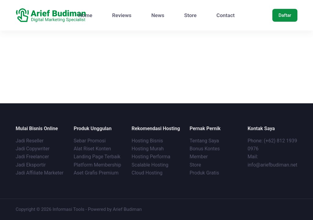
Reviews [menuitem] (121, 15)
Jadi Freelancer (32, 157)
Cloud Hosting (147, 173)
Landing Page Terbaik (97, 157)
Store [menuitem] (190, 15)
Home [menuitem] (85, 15)
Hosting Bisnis (147, 141)
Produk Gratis (204, 173)
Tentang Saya (204, 141)
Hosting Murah (148, 149)
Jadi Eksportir (31, 165)
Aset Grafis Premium (97, 173)
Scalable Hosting (150, 165)
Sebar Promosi (90, 141)
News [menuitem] (157, 15)
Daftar (284, 15)
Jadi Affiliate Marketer (39, 173)
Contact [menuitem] (225, 15)
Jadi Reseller (29, 141)
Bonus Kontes (205, 149)
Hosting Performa (151, 157)
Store (195, 165)
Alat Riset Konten (92, 149)
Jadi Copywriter (33, 149)
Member (199, 157)
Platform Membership (97, 165)
